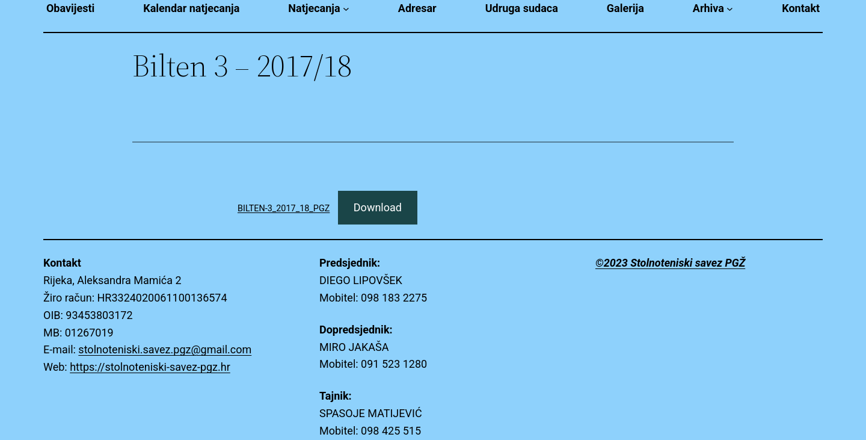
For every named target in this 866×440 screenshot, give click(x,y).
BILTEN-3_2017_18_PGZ (284, 208)
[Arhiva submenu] (729, 8)
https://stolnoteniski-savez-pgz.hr (150, 367)
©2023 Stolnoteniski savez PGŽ (670, 262)
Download (378, 207)
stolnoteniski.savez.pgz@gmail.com (164, 349)
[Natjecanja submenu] (346, 8)
